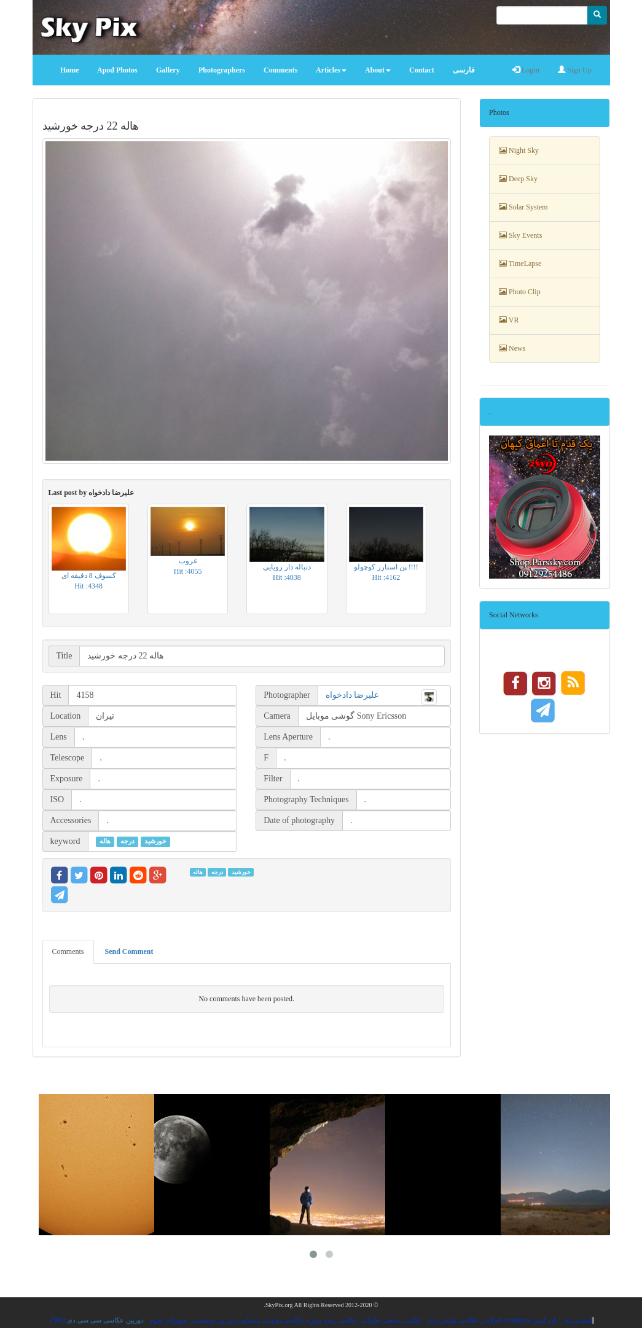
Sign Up (575, 70)
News (512, 348)
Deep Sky (518, 178)
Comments (68, 951)
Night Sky (519, 150)
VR (509, 320)
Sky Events (520, 235)
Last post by (92, 492)
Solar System (523, 207)
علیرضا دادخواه (353, 695)
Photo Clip (520, 291)
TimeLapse (520, 263)
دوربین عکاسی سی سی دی (105, 1320)
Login (525, 70)
